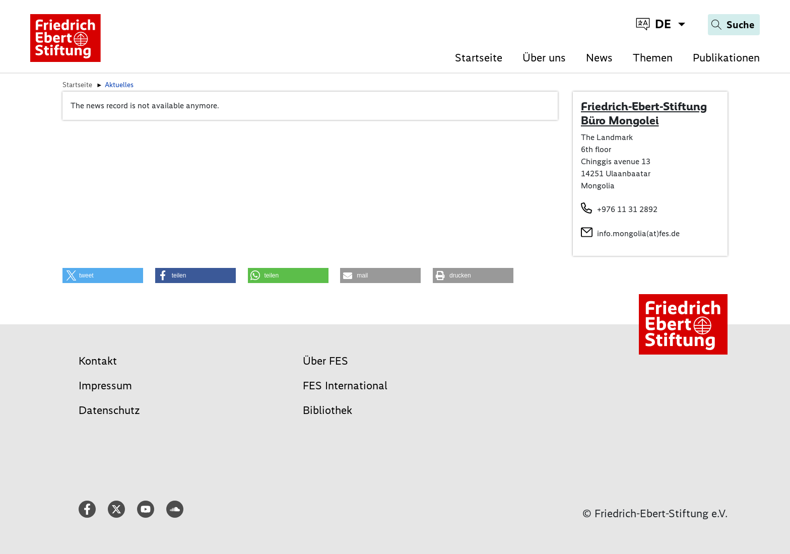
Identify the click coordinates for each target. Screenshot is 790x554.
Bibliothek (327, 410)
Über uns (544, 57)
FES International (345, 385)
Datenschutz (109, 410)
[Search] (734, 24)
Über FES (325, 361)
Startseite (478, 57)
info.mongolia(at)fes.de (638, 233)
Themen (653, 57)
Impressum (105, 385)
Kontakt (98, 361)
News (599, 57)
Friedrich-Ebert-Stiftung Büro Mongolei (644, 113)
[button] (102, 275)
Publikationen (726, 57)
